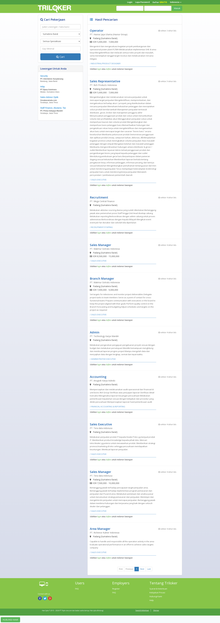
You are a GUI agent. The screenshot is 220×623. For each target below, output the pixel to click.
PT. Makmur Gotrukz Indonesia (105, 248)
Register (116, 588)
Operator (96, 30)
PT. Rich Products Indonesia (103, 85)
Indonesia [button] (175, 2)
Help (151, 600)
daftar (108, 69)
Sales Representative (105, 81)
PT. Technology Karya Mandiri (104, 336)
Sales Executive (101, 424)
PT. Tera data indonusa (101, 428)
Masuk (177, 8)
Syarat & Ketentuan (158, 588)
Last (149, 569)
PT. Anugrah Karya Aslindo (102, 380)
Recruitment (99, 197)
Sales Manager (100, 244)
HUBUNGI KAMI (10, 619)
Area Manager (100, 528)
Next (142, 569)
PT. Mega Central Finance (102, 201)
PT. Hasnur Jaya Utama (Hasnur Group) (108, 34)
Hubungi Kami (155, 596)
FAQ (77, 588)
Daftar (160, 2)
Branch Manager (102, 278)
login (99, 69)
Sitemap (156, 610)
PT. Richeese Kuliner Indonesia (104, 532)
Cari (60, 57)
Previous (129, 569)
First (121, 569)
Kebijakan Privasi (157, 592)
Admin (94, 332)
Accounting (98, 376)
